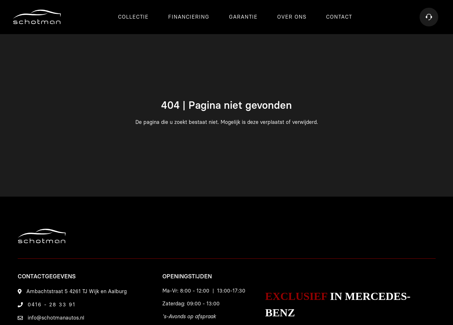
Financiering (188, 17)
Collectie (133, 17)
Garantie (243, 17)
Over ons (291, 17)
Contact (339, 17)
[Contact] (429, 17)
